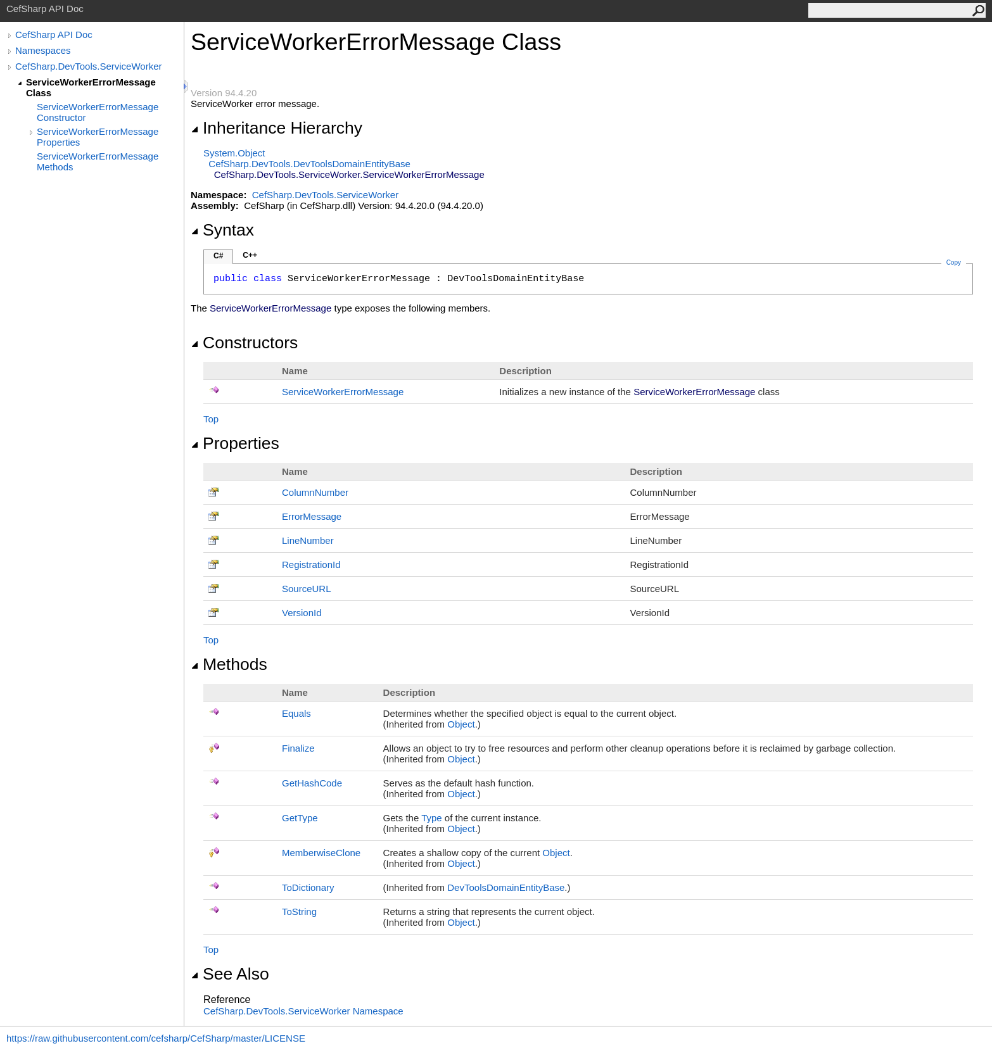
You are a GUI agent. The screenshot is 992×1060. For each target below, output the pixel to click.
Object (460, 724)
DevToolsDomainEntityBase (505, 887)
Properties (235, 443)
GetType (300, 817)
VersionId (302, 612)
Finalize (298, 748)
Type (431, 817)
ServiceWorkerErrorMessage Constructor (97, 112)
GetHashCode (312, 783)
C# (218, 255)
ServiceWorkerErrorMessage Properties (97, 137)
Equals (296, 713)
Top (211, 418)
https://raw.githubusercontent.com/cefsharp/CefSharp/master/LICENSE (155, 1038)
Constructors (244, 342)
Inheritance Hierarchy (276, 127)
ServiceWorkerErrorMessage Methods (97, 161)
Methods (229, 664)
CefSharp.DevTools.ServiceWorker (88, 66)
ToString (299, 911)
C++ (250, 255)
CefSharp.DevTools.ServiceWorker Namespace (303, 1011)
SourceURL (306, 588)
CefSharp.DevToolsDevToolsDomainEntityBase (309, 163)
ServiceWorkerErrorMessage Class (91, 87)
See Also (230, 973)
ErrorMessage (311, 516)
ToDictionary (308, 887)
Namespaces (43, 50)
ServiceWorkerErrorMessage (343, 391)
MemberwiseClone (321, 852)
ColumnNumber (315, 492)
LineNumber (308, 540)
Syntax (222, 229)
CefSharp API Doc (53, 34)
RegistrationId (311, 564)
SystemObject (234, 153)
